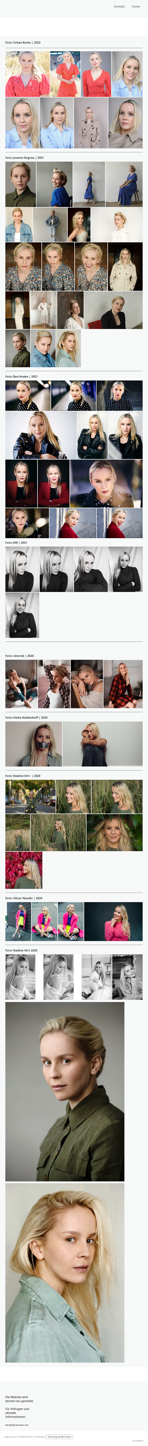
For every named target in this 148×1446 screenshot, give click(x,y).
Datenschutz (26, 1436)
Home (136, 6)
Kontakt (119, 6)
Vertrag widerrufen (59, 1436)
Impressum (10, 1436)
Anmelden (138, 1440)
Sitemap (39, 1436)
